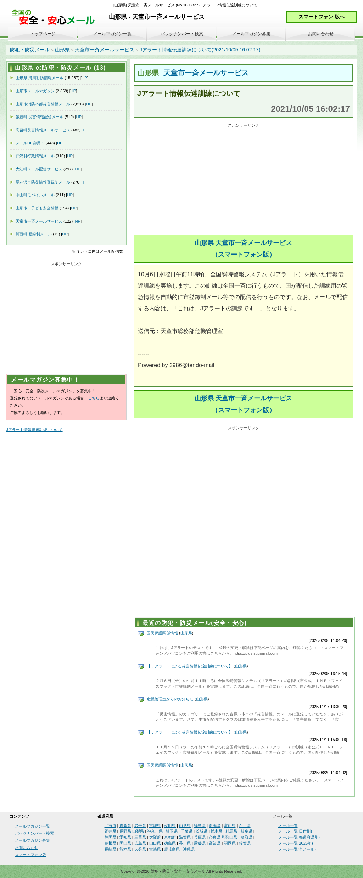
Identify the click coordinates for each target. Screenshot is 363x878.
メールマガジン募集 (251, 33)
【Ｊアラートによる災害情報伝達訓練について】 (190, 666)
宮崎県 (155, 849)
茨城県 (201, 831)
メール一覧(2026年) (295, 843)
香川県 (185, 843)
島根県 (110, 843)
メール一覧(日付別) (295, 831)
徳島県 (170, 843)
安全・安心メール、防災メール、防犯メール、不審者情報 (56, 17)
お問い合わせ (321, 33)
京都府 (170, 837)
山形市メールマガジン (35, 91)
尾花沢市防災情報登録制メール (43, 182)
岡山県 (125, 843)
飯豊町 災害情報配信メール (39, 117)
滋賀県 (185, 837)
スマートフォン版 (30, 854)
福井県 (110, 831)
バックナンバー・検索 (182, 33)
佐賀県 (245, 843)
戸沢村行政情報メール (35, 156)
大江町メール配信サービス (39, 169)
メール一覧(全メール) (297, 849)
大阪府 (155, 837)
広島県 (140, 843)
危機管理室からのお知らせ (170, 699)
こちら (94, 398)
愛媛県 (200, 843)
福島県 (200, 825)
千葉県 (186, 831)
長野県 (125, 831)
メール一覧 (288, 825)
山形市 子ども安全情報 (37, 208)
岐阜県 (246, 831)
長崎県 (110, 849)
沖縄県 (189, 849)
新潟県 (214, 825)
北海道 (110, 825)
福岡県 (230, 843)
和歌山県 (229, 837)
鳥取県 (246, 837)
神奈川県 (155, 831)
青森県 (125, 825)
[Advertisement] (243, 179)
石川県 (245, 825)
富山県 (230, 825)
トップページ (43, 33)
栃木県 (216, 831)
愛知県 (125, 837)
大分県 (140, 849)
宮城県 (155, 825)
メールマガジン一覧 (112, 33)
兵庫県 (200, 837)
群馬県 (231, 831)
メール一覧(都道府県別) (299, 837)
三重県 (140, 837)
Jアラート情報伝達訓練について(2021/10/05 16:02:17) (200, 50)
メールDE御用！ (30, 143)
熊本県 (125, 849)
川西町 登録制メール (34, 234)
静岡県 (110, 837)
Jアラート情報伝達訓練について (34, 429)
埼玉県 (172, 831)
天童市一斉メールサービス (104, 50)
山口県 (155, 843)
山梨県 (138, 831)
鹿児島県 (172, 849)
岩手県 (140, 825)
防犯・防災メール (30, 50)
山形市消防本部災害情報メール (43, 104)
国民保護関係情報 (162, 633)
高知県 (214, 843)
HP (84, 78)
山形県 (62, 50)
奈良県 (214, 837)
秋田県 (170, 825)
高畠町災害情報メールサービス (43, 130)
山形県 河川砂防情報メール (39, 78)
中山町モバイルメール (35, 195)
